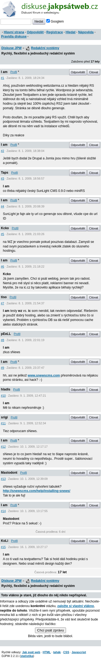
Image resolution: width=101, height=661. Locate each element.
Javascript (79, 652)
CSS (66, 652)
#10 (3, 395)
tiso (4, 297)
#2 (2, 150)
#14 (3, 511)
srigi (4, 417)
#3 (2, 178)
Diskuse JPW (11, 48)
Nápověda (85, 32)
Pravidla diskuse (14, 36)
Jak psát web (31, 652)
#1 (2, 77)
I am (4, 72)
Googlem (55, 21)
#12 (3, 446)
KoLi (4, 541)
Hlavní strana (14, 32)
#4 (2, 206)
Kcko (5, 228)
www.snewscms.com (44, 375)
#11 (3, 423)
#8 (2, 340)
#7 (2, 303)
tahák (57, 652)
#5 (2, 234)
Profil (13, 72)
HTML (47, 652)
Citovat (93, 72)
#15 (3, 547)
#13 (3, 478)
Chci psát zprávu (50, 630)
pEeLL (6, 334)
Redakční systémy (45, 48)
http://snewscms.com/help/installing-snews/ (36, 491)
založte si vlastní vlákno (75, 606)
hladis (6, 389)
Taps (4, 172)
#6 (2, 266)
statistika (26, 656)
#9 (2, 367)
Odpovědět (35, 32)
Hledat (70, 32)
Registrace (54, 32)
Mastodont (9, 472)
